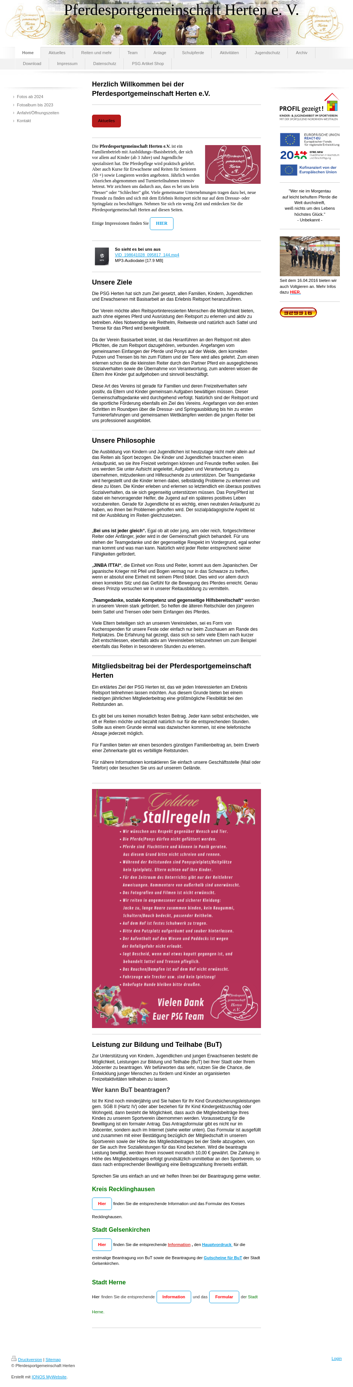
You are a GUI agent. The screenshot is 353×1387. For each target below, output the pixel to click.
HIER (161, 223)
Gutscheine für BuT (223, 1257)
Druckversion (26, 1359)
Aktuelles (106, 120)
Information (179, 1244)
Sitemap (52, 1359)
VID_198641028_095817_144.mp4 (147, 255)
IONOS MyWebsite (49, 1377)
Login (337, 1358)
